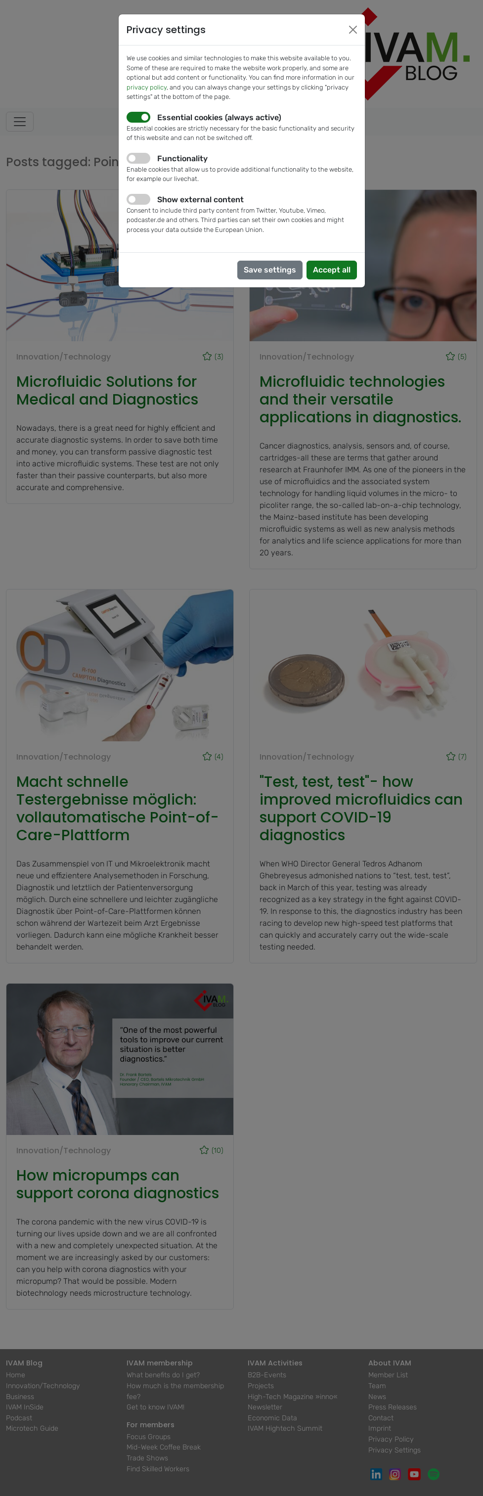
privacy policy (147, 87)
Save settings (270, 269)
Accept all (332, 269)
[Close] (353, 30)
